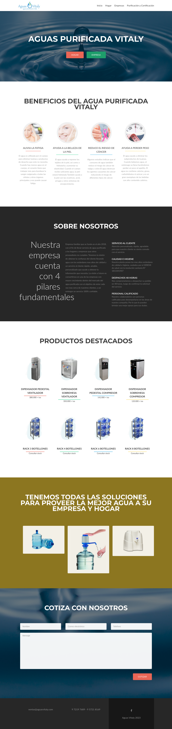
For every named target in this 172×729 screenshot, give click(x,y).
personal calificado (132, 293)
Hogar (108, 5)
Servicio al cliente (130, 243)
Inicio (99, 5)
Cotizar (142, 677)
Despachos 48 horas (131, 277)
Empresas (119, 5)
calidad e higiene (130, 259)
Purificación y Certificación (140, 5)
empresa (96, 55)
